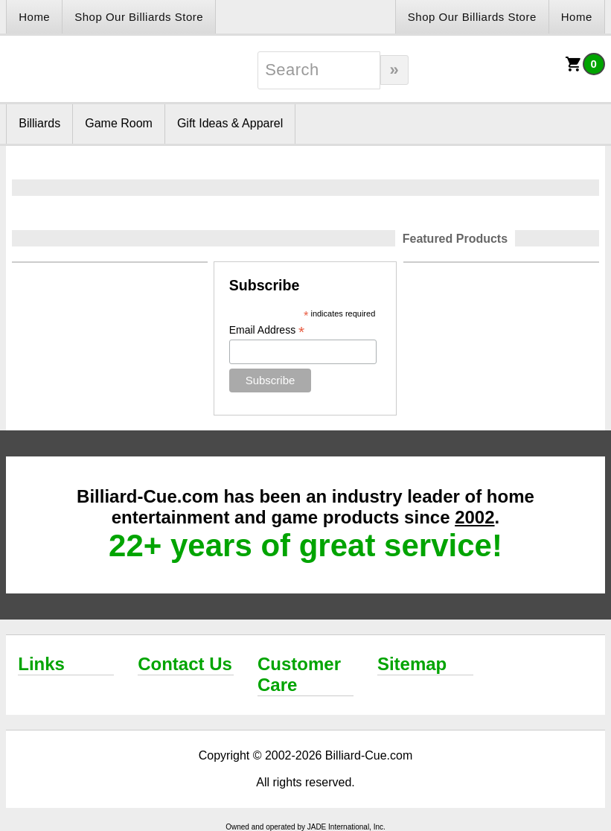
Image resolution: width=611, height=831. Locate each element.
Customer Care (299, 674)
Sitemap (412, 664)
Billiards (39, 123)
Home (34, 16)
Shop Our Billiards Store (138, 16)
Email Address (267, 330)
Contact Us (185, 664)
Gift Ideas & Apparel (230, 123)
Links (41, 664)
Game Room (119, 123)
